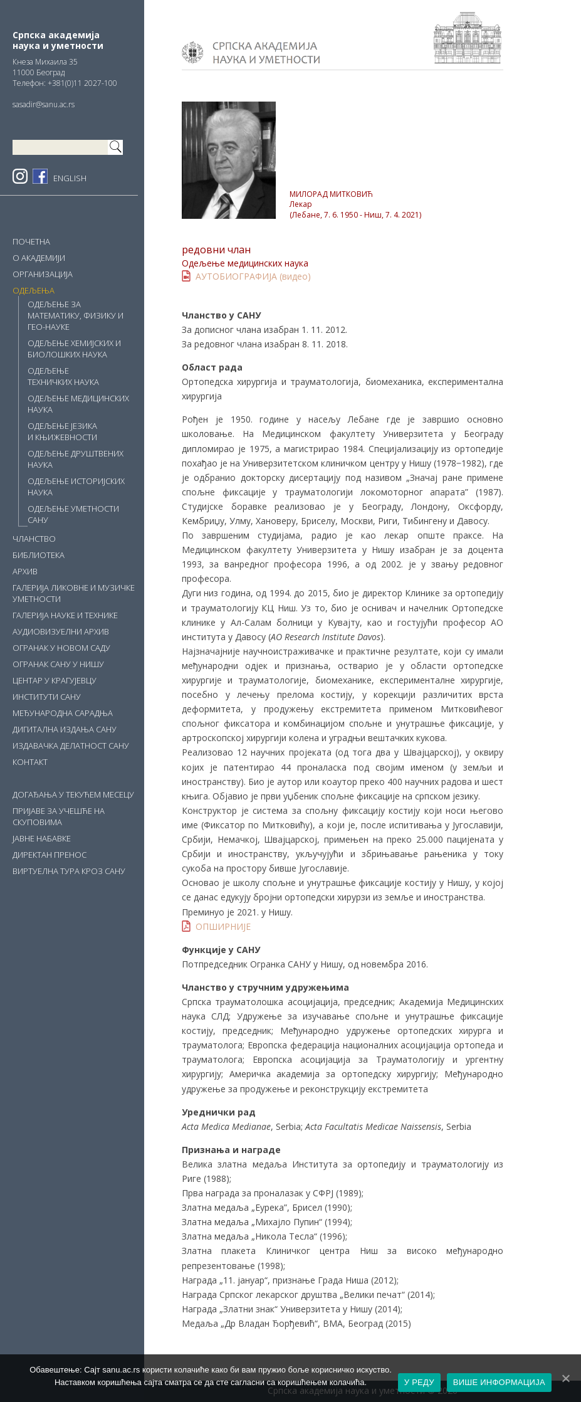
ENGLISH (69, 178)
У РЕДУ (419, 1382)
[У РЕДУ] (565, 1378)
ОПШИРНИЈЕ (223, 926)
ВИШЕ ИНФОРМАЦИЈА (499, 1382)
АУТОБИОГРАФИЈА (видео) (253, 276)
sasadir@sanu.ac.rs (44, 104)
